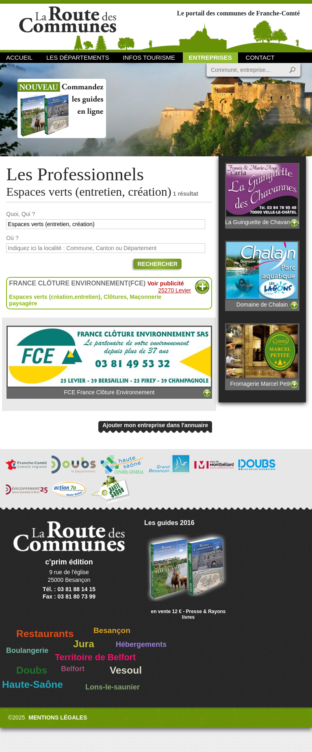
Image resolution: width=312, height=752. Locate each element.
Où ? (12, 238)
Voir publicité (165, 283)
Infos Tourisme (149, 57)
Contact (260, 57)
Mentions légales (57, 717)
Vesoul (126, 670)
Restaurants (45, 633)
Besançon (111, 630)
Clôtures (115, 297)
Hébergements (141, 644)
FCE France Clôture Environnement (109, 360)
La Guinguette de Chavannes (262, 194)
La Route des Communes (67, 26)
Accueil (19, 57)
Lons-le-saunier (112, 687)
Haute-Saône (32, 684)
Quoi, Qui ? (20, 214)
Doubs (31, 670)
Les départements (77, 57)
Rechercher (157, 264)
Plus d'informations (202, 287)
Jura (83, 643)
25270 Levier (174, 290)
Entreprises (210, 57)
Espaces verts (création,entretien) (54, 297)
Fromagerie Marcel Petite (262, 355)
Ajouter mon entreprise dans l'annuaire (155, 425)
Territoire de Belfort (95, 657)
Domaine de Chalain (262, 274)
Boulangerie (27, 650)
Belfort (72, 669)
